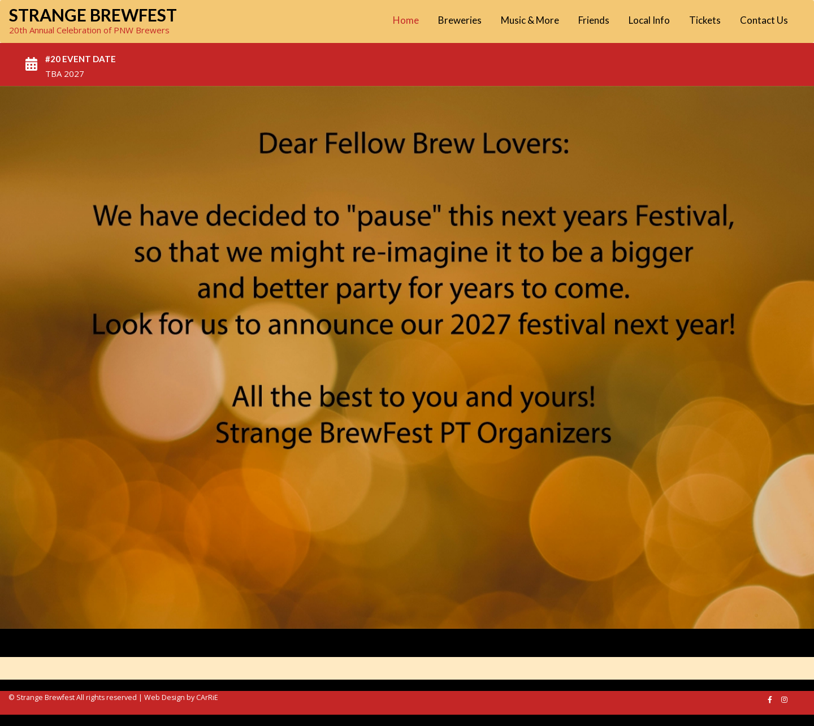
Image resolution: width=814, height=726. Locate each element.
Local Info (649, 20)
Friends (593, 20)
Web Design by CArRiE (181, 697)
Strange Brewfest (93, 15)
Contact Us (764, 20)
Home (406, 20)
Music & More (530, 20)
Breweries (460, 20)
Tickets (705, 20)
